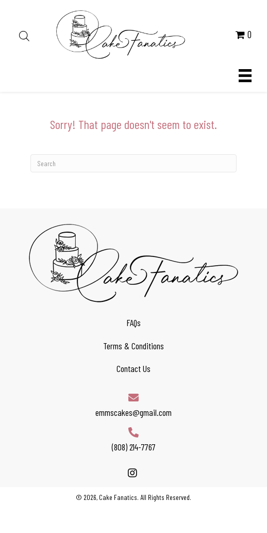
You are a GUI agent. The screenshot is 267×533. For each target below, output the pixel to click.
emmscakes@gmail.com (133, 412)
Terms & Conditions (133, 345)
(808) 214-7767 (134, 447)
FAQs (133, 322)
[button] (132, 473)
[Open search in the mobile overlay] (24, 34)
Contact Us (133, 368)
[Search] (133, 163)
